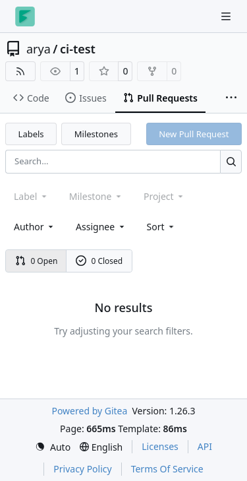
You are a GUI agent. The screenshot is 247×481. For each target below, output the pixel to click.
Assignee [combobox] (101, 226)
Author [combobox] (34, 226)
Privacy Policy (82, 469)
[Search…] (231, 161)
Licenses (160, 446)
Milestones (96, 134)
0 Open (36, 261)
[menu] (161, 226)
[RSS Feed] (20, 71)
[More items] (231, 98)
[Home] (25, 16)
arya (38, 48)
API (205, 446)
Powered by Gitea (89, 410)
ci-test (78, 48)
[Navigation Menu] (227, 16)
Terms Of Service (167, 469)
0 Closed (99, 261)
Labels (31, 134)
